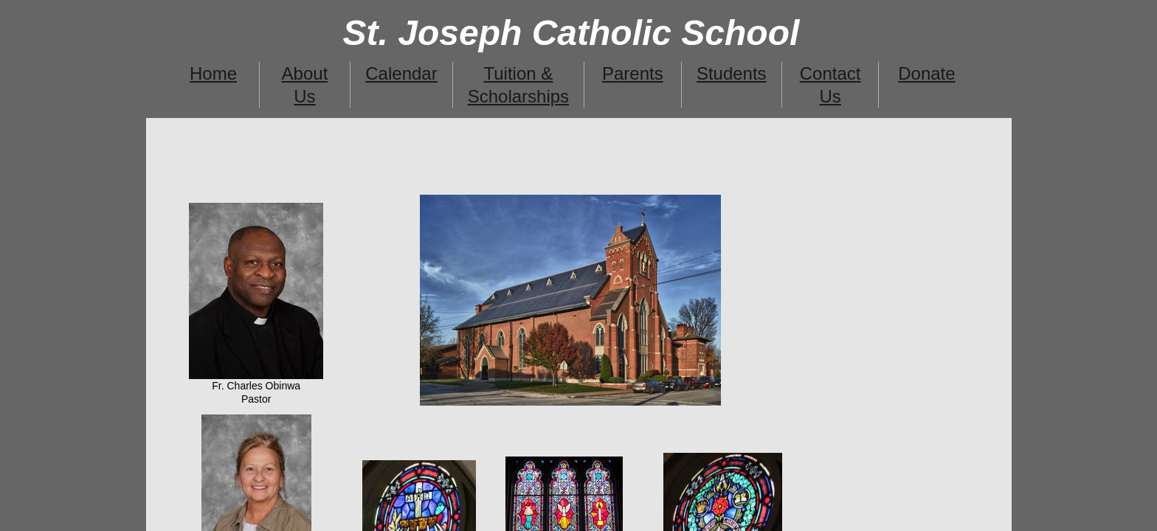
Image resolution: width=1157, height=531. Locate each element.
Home (213, 73)
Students (732, 73)
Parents (632, 73)
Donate (926, 73)
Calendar (401, 73)
